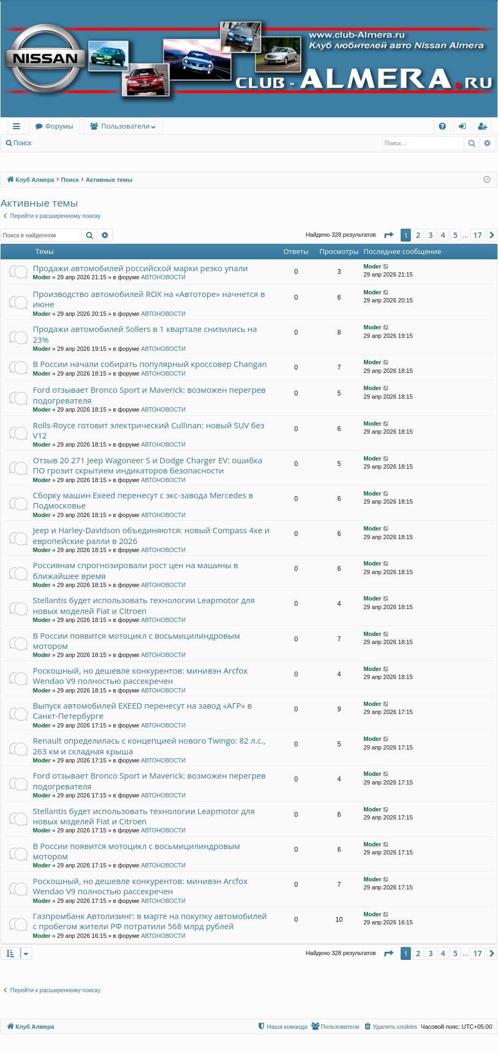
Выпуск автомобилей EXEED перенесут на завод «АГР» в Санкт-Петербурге (142, 710)
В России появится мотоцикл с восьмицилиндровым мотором (136, 640)
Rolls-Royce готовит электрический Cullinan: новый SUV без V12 (148, 430)
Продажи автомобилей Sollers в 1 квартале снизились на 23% (145, 333)
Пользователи (125, 126)
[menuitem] (442, 126)
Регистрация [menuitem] (485, 128)
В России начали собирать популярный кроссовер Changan (150, 363)
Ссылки (18, 128)
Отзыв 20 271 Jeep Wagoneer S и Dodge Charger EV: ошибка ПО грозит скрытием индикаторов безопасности (147, 465)
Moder (42, 277)
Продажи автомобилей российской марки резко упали (140, 268)
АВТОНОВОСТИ (163, 277)
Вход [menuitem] (464, 128)
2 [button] (418, 235)
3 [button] (431, 235)
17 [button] (477, 235)
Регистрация (96, 143)
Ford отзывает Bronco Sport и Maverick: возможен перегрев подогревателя (149, 394)
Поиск (22, 143)
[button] (388, 235)
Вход (54, 143)
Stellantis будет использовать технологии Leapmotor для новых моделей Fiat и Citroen (144, 605)
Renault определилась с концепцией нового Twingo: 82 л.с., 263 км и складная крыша (149, 745)
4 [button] (443, 235)
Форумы (59, 126)
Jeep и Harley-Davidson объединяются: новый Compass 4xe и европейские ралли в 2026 (151, 535)
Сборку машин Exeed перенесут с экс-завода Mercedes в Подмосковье (143, 500)
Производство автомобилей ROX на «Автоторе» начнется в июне (149, 298)
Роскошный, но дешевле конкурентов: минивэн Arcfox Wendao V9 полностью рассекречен (140, 675)
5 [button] (455, 235)
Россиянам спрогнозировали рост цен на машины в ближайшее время (135, 570)
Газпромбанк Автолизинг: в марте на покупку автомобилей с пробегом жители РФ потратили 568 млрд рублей (150, 920)
